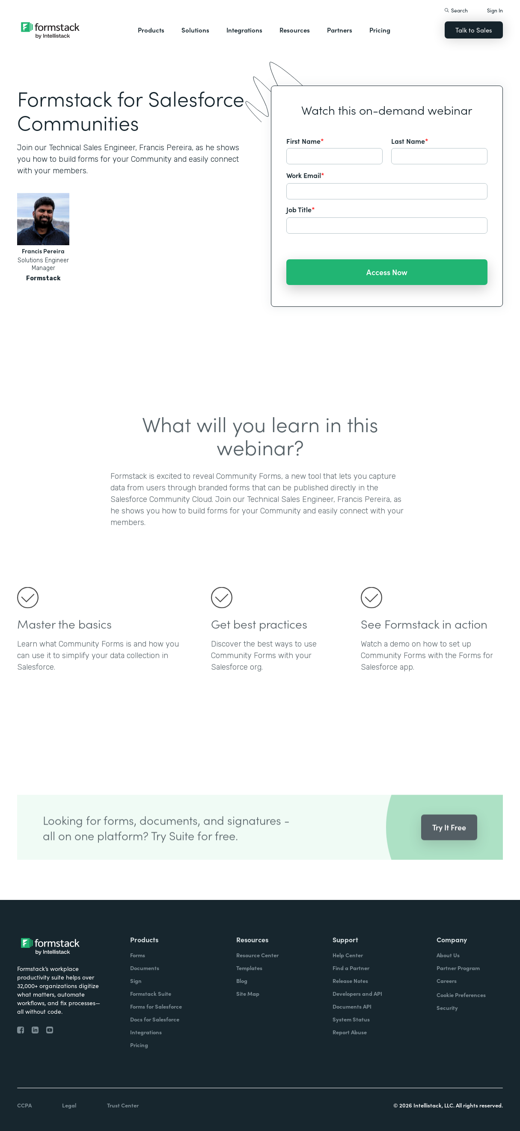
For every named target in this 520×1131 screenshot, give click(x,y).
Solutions (195, 29)
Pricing (379, 29)
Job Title (300, 209)
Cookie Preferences (461, 995)
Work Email (305, 175)
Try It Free (449, 839)
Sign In (495, 10)
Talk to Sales (473, 29)
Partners (339, 29)
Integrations (244, 29)
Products (151, 29)
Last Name (409, 140)
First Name (305, 140)
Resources (294, 29)
